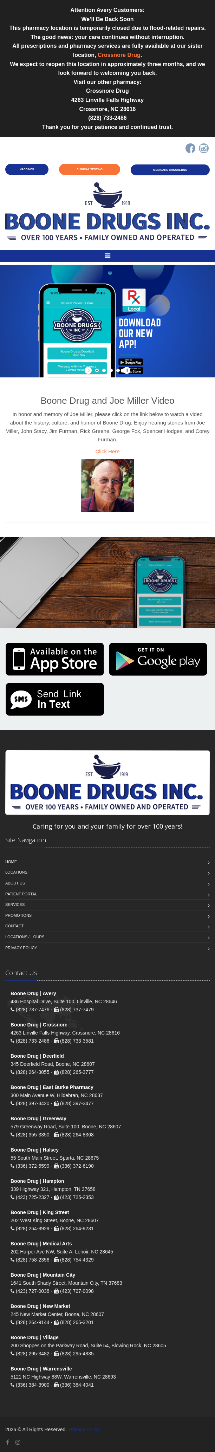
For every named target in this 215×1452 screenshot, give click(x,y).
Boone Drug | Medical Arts (41, 1243)
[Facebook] (190, 148)
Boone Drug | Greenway (38, 1118)
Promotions (18, 915)
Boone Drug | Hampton (37, 1181)
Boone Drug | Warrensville (41, 1369)
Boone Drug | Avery (33, 993)
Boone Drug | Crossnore (39, 1025)
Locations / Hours (25, 937)
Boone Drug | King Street (40, 1212)
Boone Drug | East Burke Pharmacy (52, 1087)
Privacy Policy (21, 948)
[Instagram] (204, 148)
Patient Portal (21, 894)
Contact (14, 926)
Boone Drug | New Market (40, 1306)
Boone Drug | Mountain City (43, 1275)
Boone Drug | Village (35, 1337)
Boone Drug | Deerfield (37, 1056)
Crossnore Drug (119, 55)
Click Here (107, 451)
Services (15, 904)
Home (11, 862)
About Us (15, 883)
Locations (16, 872)
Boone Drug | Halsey (35, 1150)
